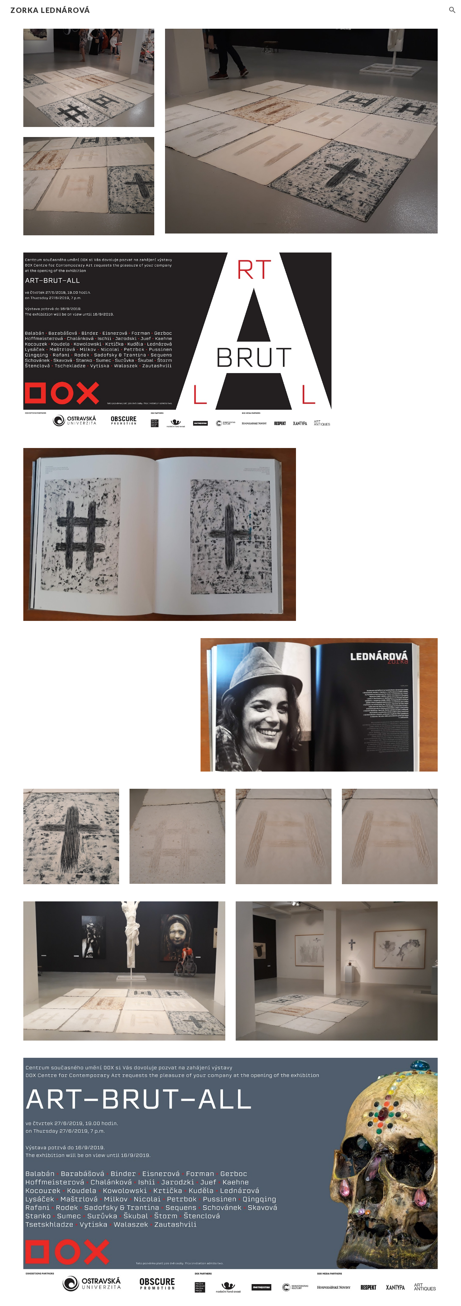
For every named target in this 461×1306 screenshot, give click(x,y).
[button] (452, 10)
